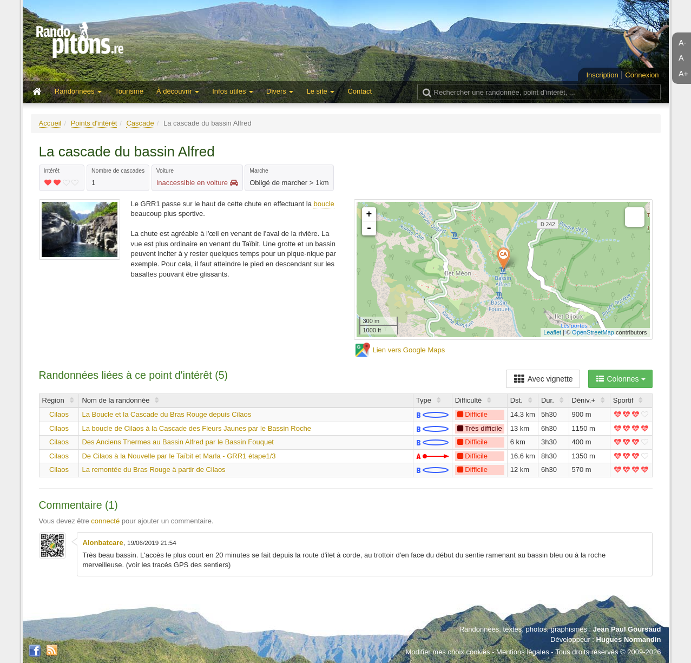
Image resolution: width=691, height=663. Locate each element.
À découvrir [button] (177, 91)
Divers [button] (279, 91)
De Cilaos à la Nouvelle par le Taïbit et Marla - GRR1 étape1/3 (178, 456)
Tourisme (129, 91)
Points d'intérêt (94, 123)
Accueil (50, 123)
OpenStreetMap (593, 332)
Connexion (642, 75)
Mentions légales (522, 652)
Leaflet (552, 332)
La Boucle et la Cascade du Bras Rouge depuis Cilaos (166, 414)
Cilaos (59, 414)
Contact (359, 91)
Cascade (140, 123)
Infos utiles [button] (232, 91)
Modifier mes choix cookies (447, 652)
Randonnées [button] (78, 91)
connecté (105, 521)
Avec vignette (543, 379)
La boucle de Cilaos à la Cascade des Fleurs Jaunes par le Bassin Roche (196, 428)
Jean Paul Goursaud (627, 629)
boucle (323, 204)
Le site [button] (320, 91)
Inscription (602, 75)
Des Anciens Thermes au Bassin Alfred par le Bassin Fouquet (178, 442)
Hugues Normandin (628, 639)
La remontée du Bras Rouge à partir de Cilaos (153, 469)
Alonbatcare (103, 543)
